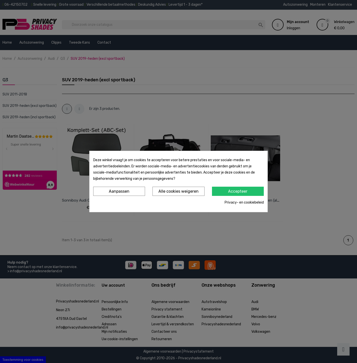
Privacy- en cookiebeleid (244, 202)
